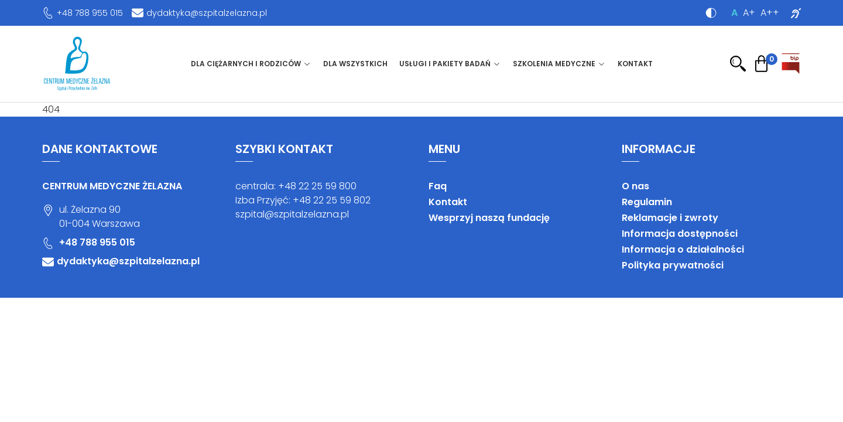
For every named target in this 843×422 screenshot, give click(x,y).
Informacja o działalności (683, 249)
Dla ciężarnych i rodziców (246, 64)
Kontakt (635, 64)
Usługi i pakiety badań (445, 64)
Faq (438, 186)
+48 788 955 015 (90, 13)
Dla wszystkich (355, 64)
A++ (769, 12)
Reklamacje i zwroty (670, 217)
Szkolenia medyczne (554, 64)
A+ (749, 12)
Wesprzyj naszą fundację (489, 217)
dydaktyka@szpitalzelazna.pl (206, 13)
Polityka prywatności (673, 265)
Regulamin (647, 202)
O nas (635, 186)
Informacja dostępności (680, 233)
